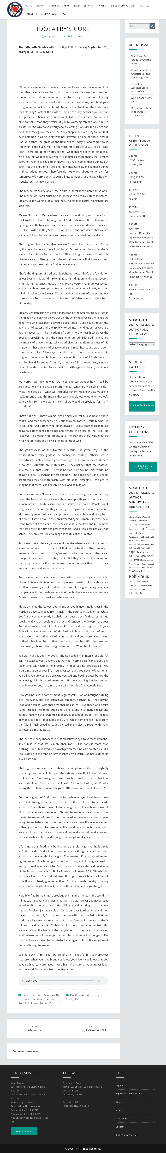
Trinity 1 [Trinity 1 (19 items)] (144, 585)
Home (28, 5)
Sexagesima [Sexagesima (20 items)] (145, 582)
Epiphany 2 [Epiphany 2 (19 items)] (134, 524)
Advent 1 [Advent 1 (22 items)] (132, 517)
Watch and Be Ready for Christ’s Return (141, 60)
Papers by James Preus (129, 1093)
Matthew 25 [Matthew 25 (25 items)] (145, 548)
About (40, 5)
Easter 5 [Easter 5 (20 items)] (146, 521)
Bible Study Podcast (123, 5)
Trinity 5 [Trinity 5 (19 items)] (138, 589)
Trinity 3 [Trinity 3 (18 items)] (132, 589)
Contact (145, 5)
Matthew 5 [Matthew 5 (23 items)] (133, 544)
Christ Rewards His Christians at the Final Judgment (141, 73)
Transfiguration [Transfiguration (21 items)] (135, 585)
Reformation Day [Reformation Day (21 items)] (135, 567)
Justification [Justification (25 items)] (134, 537)
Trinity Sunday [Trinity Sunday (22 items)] (136, 593)
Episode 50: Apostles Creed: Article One (139, 87)
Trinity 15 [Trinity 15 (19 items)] (145, 589)
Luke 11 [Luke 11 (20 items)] (138, 541)
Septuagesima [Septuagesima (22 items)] (134, 582)
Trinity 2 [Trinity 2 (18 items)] (150, 586)
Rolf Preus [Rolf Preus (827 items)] (139, 576)
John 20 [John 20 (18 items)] (144, 533)
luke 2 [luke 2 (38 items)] (131, 540)
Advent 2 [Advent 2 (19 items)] (139, 517)
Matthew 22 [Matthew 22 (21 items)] (135, 548)
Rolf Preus (78, 36)
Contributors (57, 5)
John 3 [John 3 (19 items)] (131, 533)
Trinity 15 (46, 1003)
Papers (102, 5)
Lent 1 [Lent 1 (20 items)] (142, 537)
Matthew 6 (77, 995)
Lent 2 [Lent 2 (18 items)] (147, 537)
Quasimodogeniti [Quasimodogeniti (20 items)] (148, 564)
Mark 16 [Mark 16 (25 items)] (144, 540)
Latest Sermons (83, 5)
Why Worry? (35, 1028)
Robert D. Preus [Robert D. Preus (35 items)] (141, 571)
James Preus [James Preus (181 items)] (144, 528)
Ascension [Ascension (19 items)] (132, 521)
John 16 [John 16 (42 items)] (137, 533)
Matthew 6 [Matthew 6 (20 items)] (142, 544)
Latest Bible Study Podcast (42, 13)
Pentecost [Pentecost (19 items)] (137, 564)
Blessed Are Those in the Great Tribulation (141, 111)
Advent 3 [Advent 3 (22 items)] (146, 517)
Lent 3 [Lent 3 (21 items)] (151, 537)
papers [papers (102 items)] (133, 552)
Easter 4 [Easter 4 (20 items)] (140, 521)
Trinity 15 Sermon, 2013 (91, 1028)
